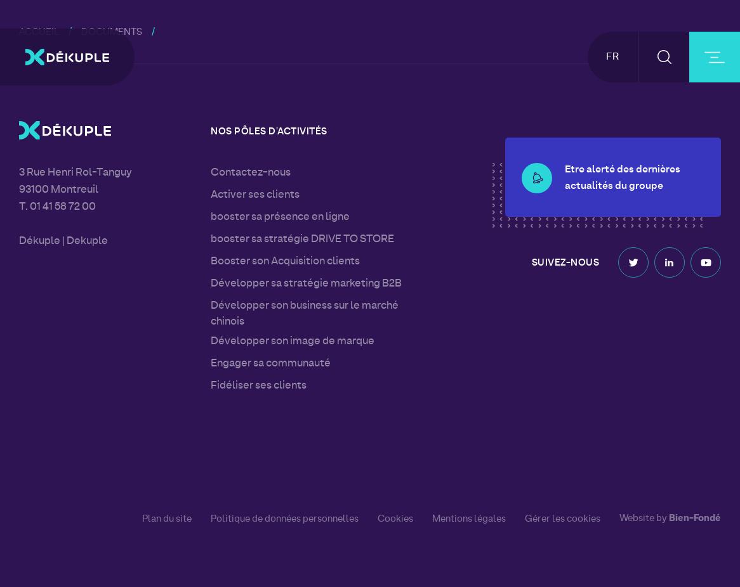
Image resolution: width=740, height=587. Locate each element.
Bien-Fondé (695, 519)
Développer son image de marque (292, 341)
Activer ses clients (255, 195)
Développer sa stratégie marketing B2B (306, 284)
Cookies (395, 519)
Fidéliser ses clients (259, 386)
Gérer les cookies (562, 519)
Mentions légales (469, 519)
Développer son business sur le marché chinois (305, 314)
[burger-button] (714, 57)
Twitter (633, 260)
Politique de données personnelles (285, 519)
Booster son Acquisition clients (285, 261)
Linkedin (669, 260)
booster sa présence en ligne (280, 217)
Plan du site (167, 519)
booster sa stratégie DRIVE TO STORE (302, 239)
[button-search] (664, 57)
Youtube (705, 260)
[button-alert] (537, 161)
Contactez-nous (251, 173)
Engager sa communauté (271, 363)
